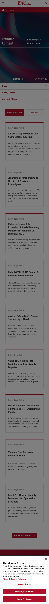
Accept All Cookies (24, 599)
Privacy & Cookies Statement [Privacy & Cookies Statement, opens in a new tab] (15, 579)
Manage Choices (24, 584)
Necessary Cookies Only (24, 591)
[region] (24, 579)
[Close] (46, 559)
